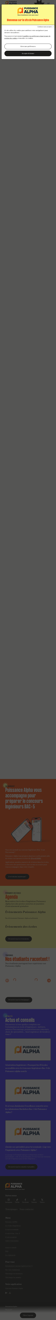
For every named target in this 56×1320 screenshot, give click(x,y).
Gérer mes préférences (28, 46)
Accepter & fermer (28, 53)
